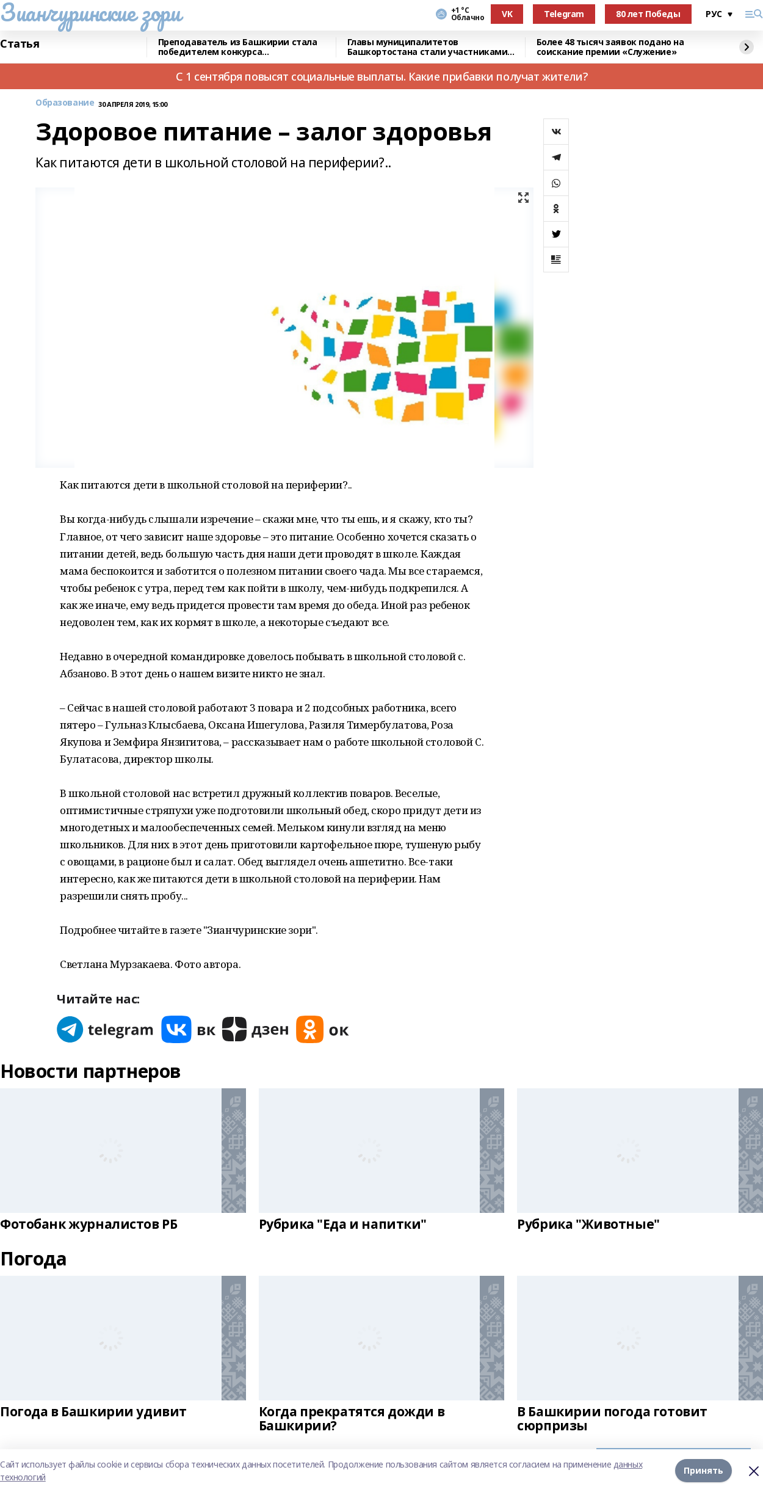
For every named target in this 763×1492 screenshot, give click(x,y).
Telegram (564, 14)
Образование (64, 103)
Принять (703, 1470)
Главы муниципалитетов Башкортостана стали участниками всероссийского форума (427, 47)
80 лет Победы (648, 14)
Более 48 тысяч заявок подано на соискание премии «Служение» (610, 47)
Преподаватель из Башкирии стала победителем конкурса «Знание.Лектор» (237, 47)
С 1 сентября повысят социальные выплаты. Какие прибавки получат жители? (381, 76)
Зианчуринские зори (90, 12)
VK (507, 14)
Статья (19, 44)
